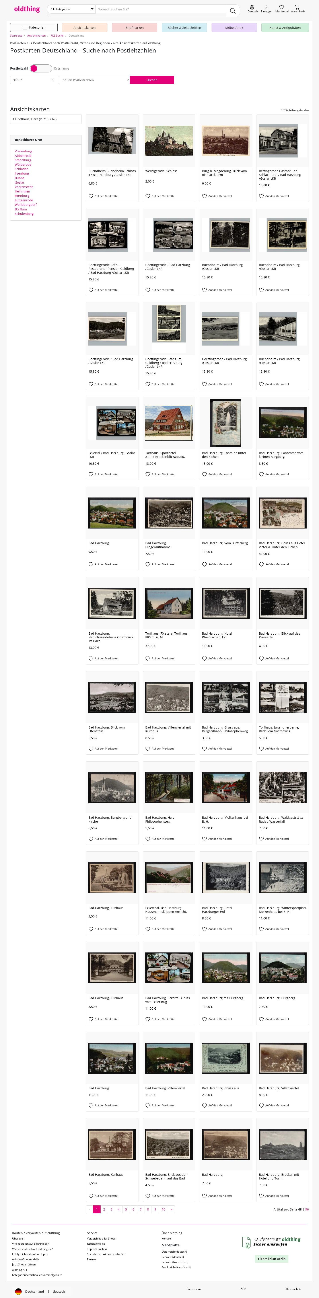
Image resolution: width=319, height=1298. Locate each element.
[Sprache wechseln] (253, 9)
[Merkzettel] (282, 9)
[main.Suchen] (233, 9)
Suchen (152, 76)
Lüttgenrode (24, 196)
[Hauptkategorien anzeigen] (34, 23)
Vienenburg (23, 148)
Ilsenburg (22, 170)
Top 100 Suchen (97, 1245)
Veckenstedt (24, 183)
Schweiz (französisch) (175, 1258)
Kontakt (166, 1235)
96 (307, 1205)
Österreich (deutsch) (174, 1248)
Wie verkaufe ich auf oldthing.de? (32, 1245)
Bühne (20, 174)
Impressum (194, 1285)
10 (163, 1206)
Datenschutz (293, 1285)
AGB (243, 1285)
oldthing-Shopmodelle (25, 1256)
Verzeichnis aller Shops (101, 1235)
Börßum (21, 206)
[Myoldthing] (267, 9)
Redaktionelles (96, 1240)
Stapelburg (23, 156)
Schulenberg (24, 210)
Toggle (41, 65)
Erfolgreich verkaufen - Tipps (30, 1250)
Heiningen (22, 188)
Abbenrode (23, 152)
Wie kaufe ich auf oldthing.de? (30, 1240)
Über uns (17, 1235)
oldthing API (19, 1266)
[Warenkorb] (298, 9)
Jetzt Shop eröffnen (24, 1261)
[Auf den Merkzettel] (112, 192)
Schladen (22, 165)
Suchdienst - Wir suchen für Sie (106, 1250)
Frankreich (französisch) (176, 1264)
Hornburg (22, 192)
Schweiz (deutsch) (173, 1253)
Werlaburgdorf (26, 201)
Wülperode (23, 161)
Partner (91, 1256)
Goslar (19, 179)
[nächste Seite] (171, 1206)
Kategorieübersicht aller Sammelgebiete (37, 1271)
